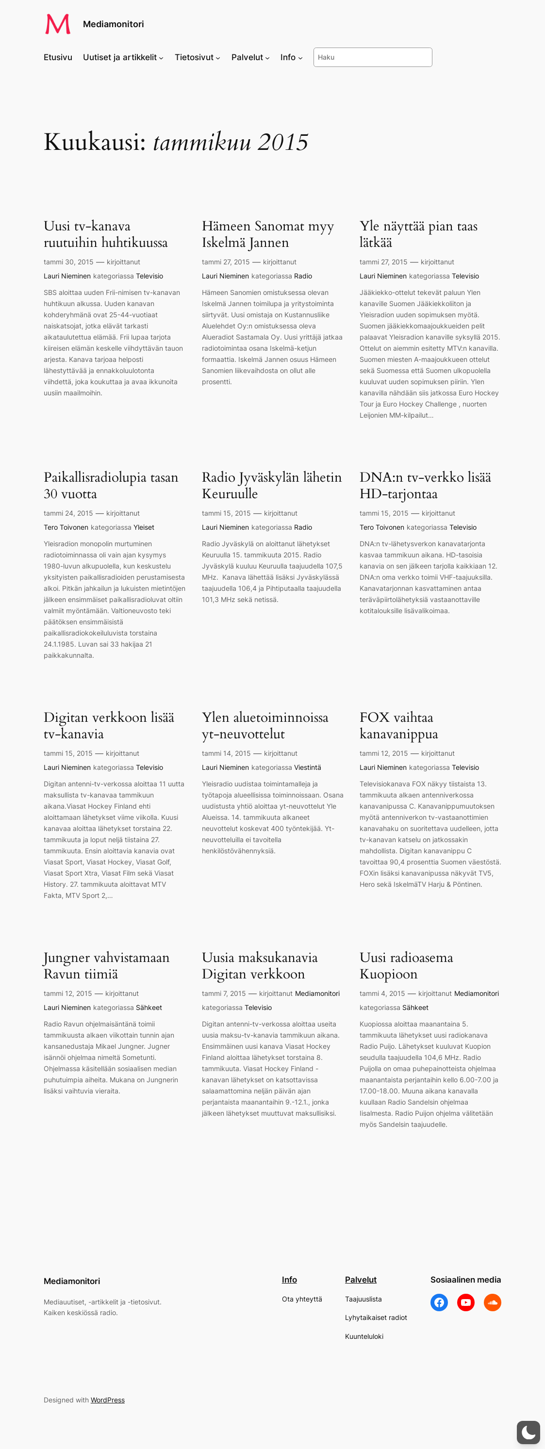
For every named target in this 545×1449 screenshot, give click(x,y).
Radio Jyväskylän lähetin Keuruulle (272, 485)
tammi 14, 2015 (226, 753)
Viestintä (307, 767)
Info (289, 1280)
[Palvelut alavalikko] (267, 57)
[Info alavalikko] (300, 57)
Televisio (149, 276)
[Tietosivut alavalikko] (217, 57)
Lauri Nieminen (67, 276)
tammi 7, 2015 (224, 993)
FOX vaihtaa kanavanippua (399, 725)
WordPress (108, 1400)
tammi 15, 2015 (226, 513)
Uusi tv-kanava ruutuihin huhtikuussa (106, 234)
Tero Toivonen (66, 527)
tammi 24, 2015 (68, 513)
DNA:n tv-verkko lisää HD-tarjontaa (425, 485)
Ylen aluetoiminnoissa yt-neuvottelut (265, 725)
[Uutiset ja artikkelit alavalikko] (161, 57)
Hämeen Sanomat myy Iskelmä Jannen (268, 234)
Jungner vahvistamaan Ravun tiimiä (107, 965)
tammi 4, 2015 (382, 993)
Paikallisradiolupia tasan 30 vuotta (111, 485)
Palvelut (361, 1280)
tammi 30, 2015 (69, 262)
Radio (303, 276)
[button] (528, 1432)
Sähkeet (149, 1007)
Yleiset (143, 527)
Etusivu (58, 57)
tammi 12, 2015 (384, 753)
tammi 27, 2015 (226, 262)
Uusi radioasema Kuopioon (406, 965)
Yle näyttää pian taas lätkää (419, 234)
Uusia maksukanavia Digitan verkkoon (260, 965)
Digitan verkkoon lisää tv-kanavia (109, 725)
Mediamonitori (113, 23)
